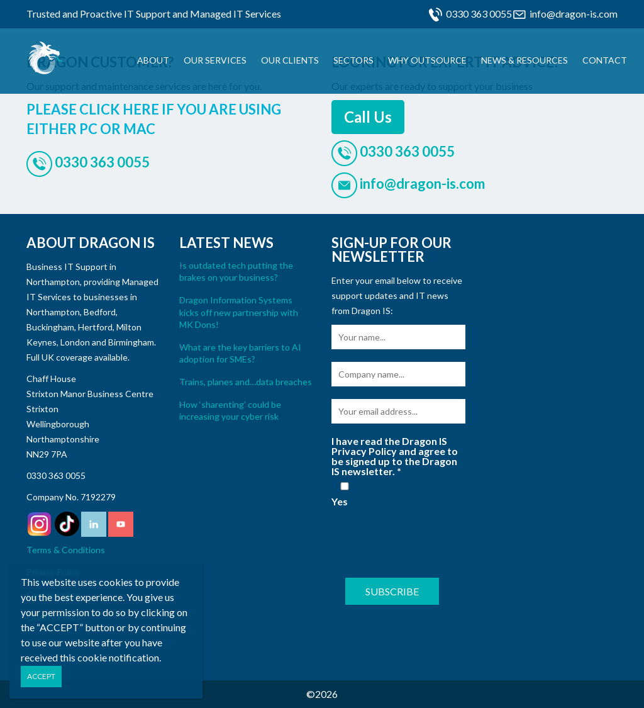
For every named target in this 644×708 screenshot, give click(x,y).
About (153, 60)
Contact (604, 60)
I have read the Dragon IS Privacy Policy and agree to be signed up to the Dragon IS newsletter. (394, 456)
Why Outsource (427, 60)
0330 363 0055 (479, 14)
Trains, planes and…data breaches (245, 381)
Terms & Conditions (65, 549)
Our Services (215, 60)
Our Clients (290, 60)
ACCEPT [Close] (41, 676)
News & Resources (524, 60)
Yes (344, 494)
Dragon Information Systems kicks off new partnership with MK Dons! (238, 312)
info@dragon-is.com (574, 14)
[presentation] (427, 540)
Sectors (353, 60)
